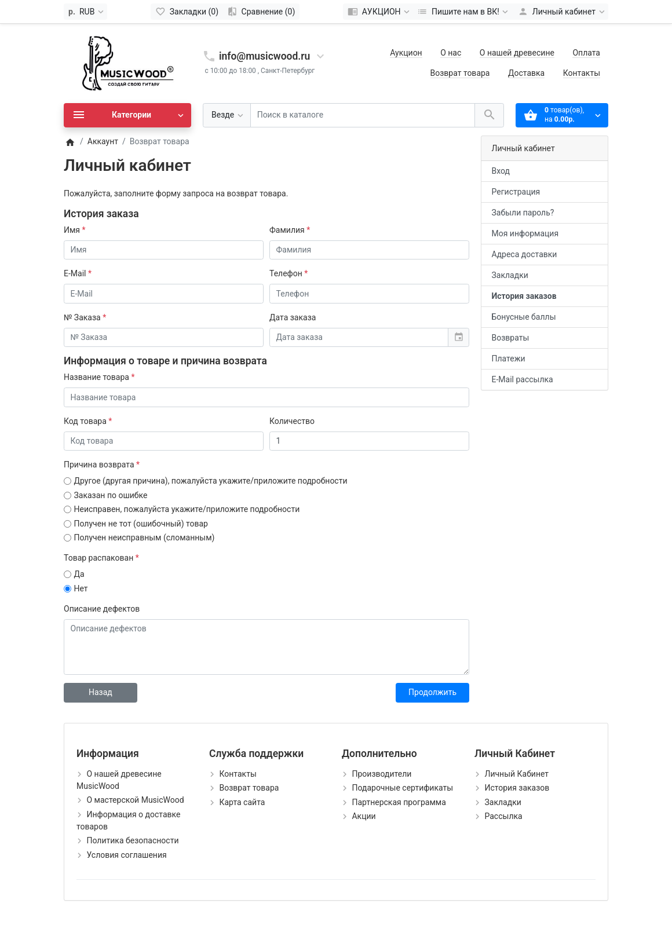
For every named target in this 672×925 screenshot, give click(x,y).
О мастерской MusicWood (135, 800)
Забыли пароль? (523, 212)
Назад (100, 692)
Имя (72, 230)
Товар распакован (98, 557)
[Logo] (127, 62)
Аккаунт (102, 141)
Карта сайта (242, 802)
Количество (292, 421)
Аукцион (406, 52)
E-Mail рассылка (522, 379)
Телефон (285, 273)
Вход (501, 171)
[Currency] (85, 11)
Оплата (586, 52)
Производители (381, 773)
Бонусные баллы (524, 316)
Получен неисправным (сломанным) (144, 537)
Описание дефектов (102, 608)
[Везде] (227, 115)
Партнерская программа (398, 802)
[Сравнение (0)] (261, 11)
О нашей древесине (517, 52)
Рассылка (503, 816)
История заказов (516, 787)
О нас (450, 52)
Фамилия (287, 230)
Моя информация (525, 233)
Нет (81, 588)
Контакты (581, 73)
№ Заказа (82, 317)
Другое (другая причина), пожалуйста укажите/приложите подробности (211, 480)
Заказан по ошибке (111, 495)
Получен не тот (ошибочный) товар (141, 523)
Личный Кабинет (516, 773)
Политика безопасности (132, 840)
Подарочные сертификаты (402, 787)
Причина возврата (99, 464)
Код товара (85, 421)
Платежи (508, 358)
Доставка (526, 73)
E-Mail (75, 273)
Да (79, 574)
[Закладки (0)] (187, 11)
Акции (363, 816)
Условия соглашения (126, 855)
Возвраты (510, 337)
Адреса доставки (524, 254)
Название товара (96, 377)
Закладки (510, 275)
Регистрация (516, 191)
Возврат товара (460, 73)
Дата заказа (292, 317)
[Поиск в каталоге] (362, 115)
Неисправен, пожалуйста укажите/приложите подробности (187, 509)
